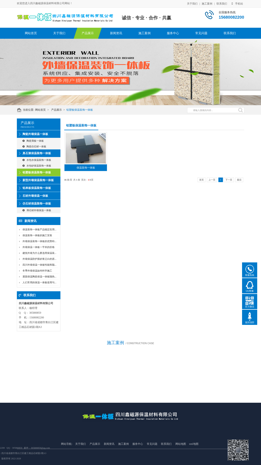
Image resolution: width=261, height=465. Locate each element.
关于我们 (192, 3)
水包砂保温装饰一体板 (37, 165)
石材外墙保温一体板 (35, 195)
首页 (201, 179)
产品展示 (88, 33)
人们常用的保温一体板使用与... (39, 282)
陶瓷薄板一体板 (33, 140)
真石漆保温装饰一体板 (37, 153)
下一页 (228, 179)
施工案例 (207, 3)
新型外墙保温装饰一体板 (38, 180)
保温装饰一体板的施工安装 (37, 235)
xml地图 (193, 456)
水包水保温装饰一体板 (37, 160)
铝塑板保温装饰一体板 (82, 109)
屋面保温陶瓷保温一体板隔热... (39, 276)
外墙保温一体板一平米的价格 (39, 247)
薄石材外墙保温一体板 (37, 210)
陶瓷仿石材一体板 (34, 146)
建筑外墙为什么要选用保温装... (39, 253)
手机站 (237, 3)
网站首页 (31, 33)
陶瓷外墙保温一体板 (35, 134)
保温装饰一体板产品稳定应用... (39, 229)
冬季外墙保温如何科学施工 (37, 270)
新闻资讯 (116, 33)
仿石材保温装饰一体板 (37, 203)
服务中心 (173, 33)
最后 (239, 179)
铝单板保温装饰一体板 (37, 187)
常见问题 (201, 33)
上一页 (212, 179)
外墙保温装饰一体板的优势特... (39, 241)
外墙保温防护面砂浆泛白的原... (39, 258)
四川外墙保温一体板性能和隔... (39, 264)
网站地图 (180, 456)
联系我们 (221, 3)
